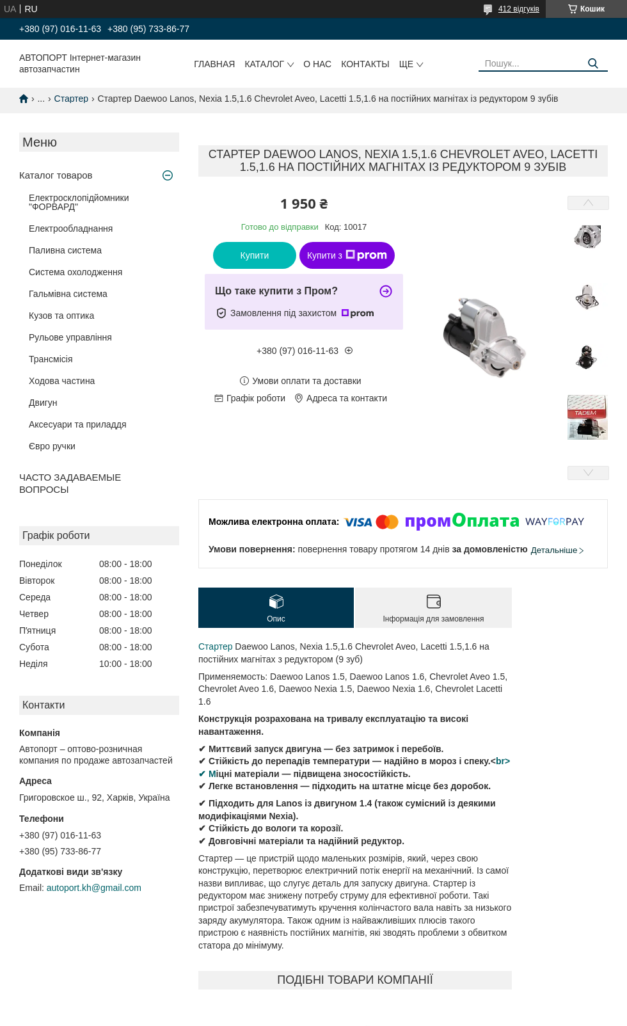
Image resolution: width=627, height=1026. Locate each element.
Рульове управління (70, 337)
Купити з (347, 255)
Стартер (71, 98)
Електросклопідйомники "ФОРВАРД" (79, 202)
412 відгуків (518, 8)
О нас (317, 64)
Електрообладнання (71, 228)
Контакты (365, 64)
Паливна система (65, 250)
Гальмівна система (68, 294)
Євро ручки (52, 446)
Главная (214, 64)
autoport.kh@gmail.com (94, 888)
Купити (255, 255)
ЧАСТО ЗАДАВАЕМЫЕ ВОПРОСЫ (70, 483)
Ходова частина (62, 381)
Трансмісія (51, 359)
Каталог (264, 64)
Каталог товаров (56, 175)
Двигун (43, 402)
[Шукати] (593, 64)
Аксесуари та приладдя (78, 424)
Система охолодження (75, 272)
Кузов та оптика (61, 315)
